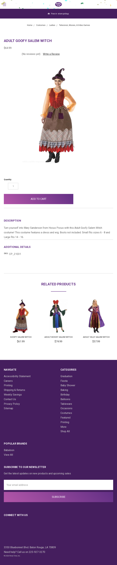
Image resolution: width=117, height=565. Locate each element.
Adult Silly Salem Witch (96, 337)
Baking (64, 390)
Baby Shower (68, 385)
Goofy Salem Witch (21, 337)
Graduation (66, 376)
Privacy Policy (12, 403)
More (63, 426)
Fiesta (64, 380)
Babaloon (9, 450)
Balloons (65, 399)
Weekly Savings (13, 394)
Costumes (66, 412)
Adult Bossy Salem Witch (58, 337)
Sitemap (8, 408)
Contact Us (10, 399)
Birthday (65, 394)
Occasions (66, 408)
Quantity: (8, 179)
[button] (81, 199)
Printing (8, 385)
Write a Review (51, 54)
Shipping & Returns (14, 390)
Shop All (65, 431)
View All (8, 454)
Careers (8, 380)
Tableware (66, 403)
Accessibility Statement (17, 376)
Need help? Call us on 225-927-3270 (24, 552)
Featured (65, 417)
